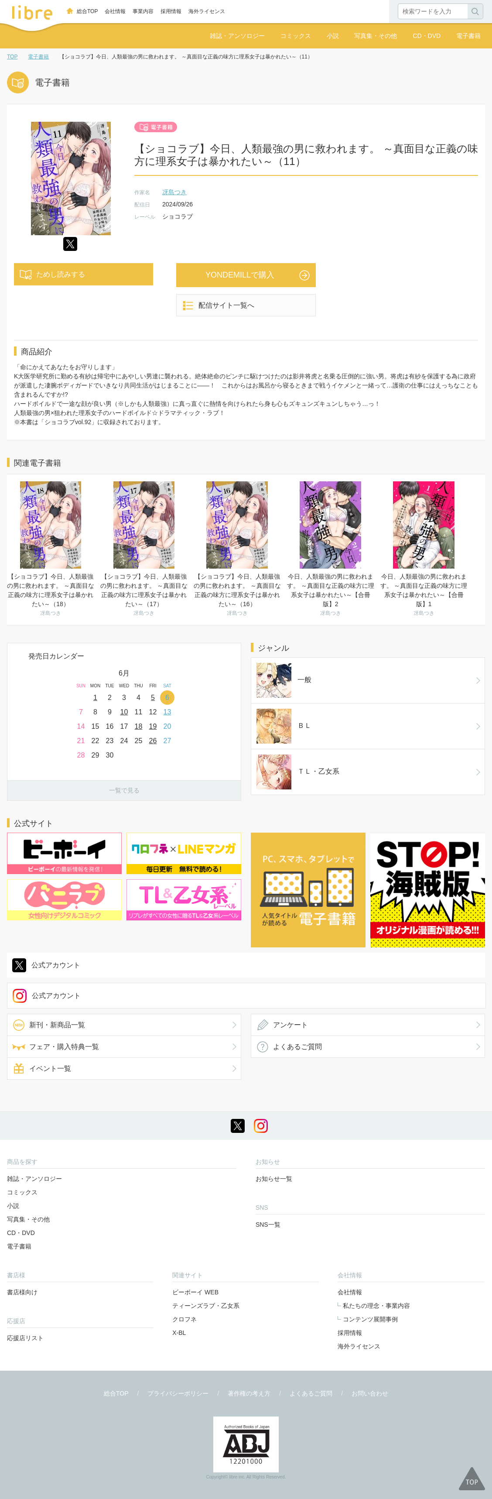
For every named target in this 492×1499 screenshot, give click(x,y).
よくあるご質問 (297, 973)
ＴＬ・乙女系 (283, 712)
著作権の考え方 (249, 1319)
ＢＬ (270, 690)
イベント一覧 (50, 994)
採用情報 (171, 11)
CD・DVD (427, 35)
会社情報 (115, 11)
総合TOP (87, 11)
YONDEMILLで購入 (239, 275)
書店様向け (22, 1218)
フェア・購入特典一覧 (64, 973)
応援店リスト (25, 1264)
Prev (13, 677)
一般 (270, 668)
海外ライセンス (206, 11)
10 (124, 712)
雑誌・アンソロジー (237, 35)
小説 (333, 35)
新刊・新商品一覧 (57, 951)
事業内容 (143, 11)
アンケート (290, 951)
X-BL (179, 1258)
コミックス (295, 35)
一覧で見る (124, 790)
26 (153, 740)
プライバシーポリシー (177, 1319)
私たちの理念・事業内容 (376, 1231)
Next (234, 677)
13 (167, 712)
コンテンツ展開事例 (370, 1245)
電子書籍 (468, 35)
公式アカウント (55, 891)
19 (153, 726)
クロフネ (184, 1245)
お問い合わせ (370, 1319)
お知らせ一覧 (274, 1104)
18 (139, 726)
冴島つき (174, 192)
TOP (12, 57)
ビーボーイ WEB (195, 1218)
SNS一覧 (268, 1150)
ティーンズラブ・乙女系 (205, 1231)
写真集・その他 (375, 35)
